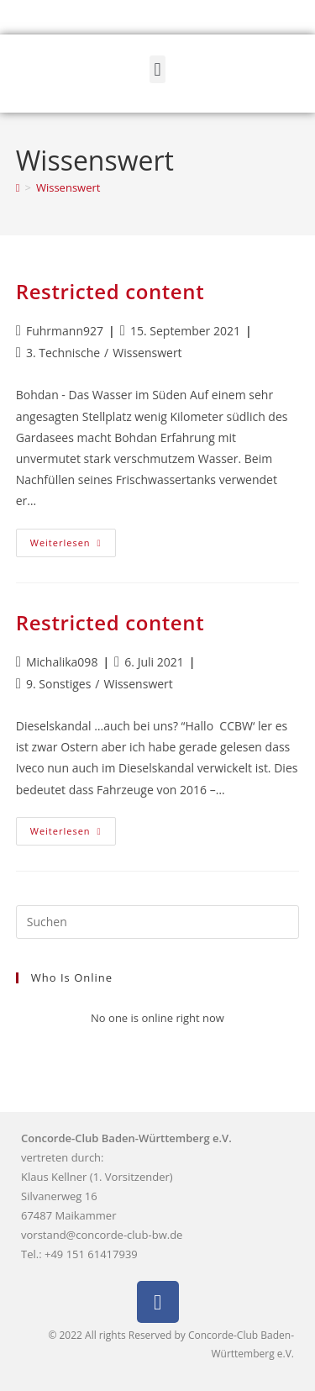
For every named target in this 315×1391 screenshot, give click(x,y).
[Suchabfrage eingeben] (158, 922)
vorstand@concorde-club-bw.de (101, 1234)
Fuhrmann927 (64, 331)
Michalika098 (61, 662)
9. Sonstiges (58, 684)
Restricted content (110, 291)
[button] (157, 69)
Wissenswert (68, 187)
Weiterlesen (73, 539)
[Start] (18, 187)
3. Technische (63, 353)
